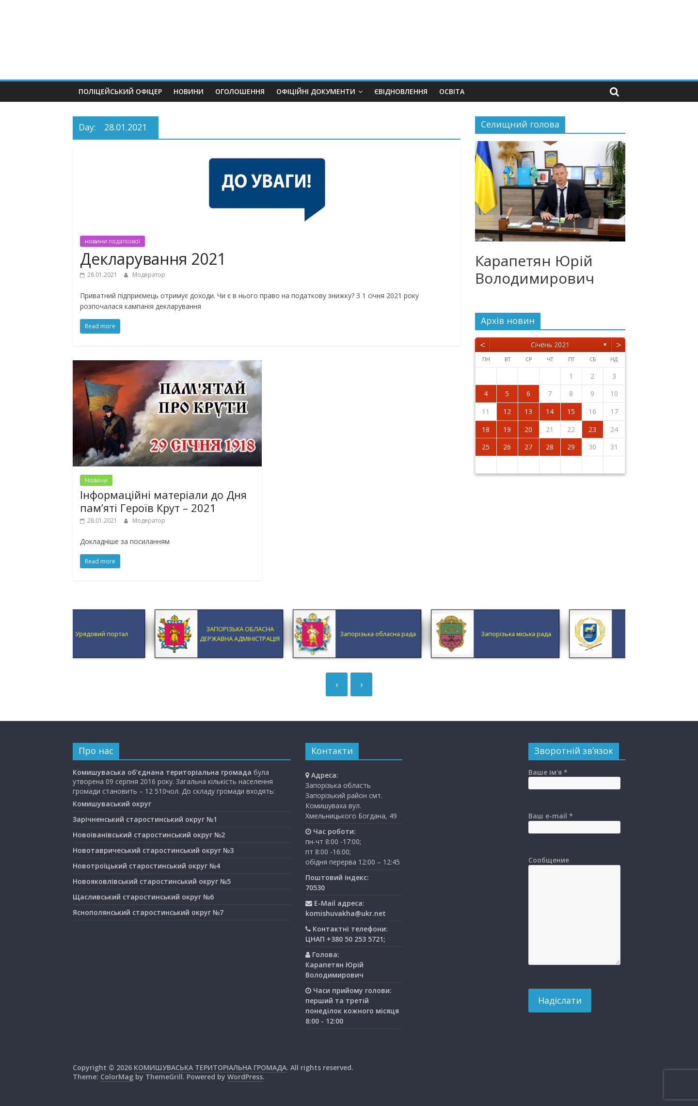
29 (571, 446)
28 (550, 446)
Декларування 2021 (153, 258)
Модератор (148, 275)
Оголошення (240, 91)
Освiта (451, 91)
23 (592, 429)
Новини (189, 91)
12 (507, 411)
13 (528, 411)
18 (486, 429)
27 (528, 446)
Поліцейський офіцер (120, 91)
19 (507, 429)
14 (550, 411)
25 (486, 446)
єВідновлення (401, 91)
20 (528, 429)
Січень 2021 (550, 344)
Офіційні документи (315, 91)
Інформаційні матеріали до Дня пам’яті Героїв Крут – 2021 (163, 500)
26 (507, 446)
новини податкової (112, 241)
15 (571, 411)
